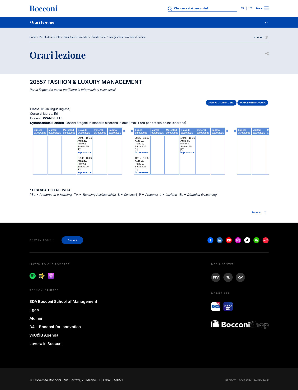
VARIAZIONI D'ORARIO (252, 102)
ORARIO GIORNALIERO (221, 102)
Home (33, 37)
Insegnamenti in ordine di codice (127, 37)
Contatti (261, 37)
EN (242, 8)
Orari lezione (98, 37)
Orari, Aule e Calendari (75, 37)
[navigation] (149, 22)
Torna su (260, 212)
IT (251, 8)
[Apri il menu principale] (266, 8)
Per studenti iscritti (49, 37)
